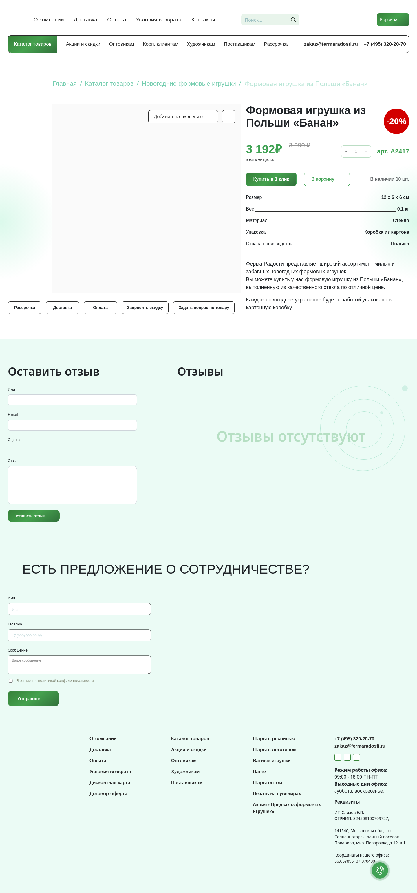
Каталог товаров (33, 44)
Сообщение (18, 650)
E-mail (13, 414)
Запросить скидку (145, 307)
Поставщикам (239, 44)
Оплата (116, 20)
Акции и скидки (83, 44)
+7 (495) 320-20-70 (385, 44)
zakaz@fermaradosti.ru (331, 44)
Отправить (29, 698)
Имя (11, 389)
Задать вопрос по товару (203, 307)
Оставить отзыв (30, 516)
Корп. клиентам (160, 44)
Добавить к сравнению (178, 116)
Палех (260, 771)
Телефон (15, 624)
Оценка (14, 439)
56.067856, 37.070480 (354, 861)
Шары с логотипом (275, 749)
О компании (49, 20)
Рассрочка (276, 44)
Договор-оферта (108, 793)
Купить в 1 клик (271, 179)
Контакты (203, 20)
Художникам (201, 44)
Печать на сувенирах (277, 793)
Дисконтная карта (109, 782)
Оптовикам (121, 44)
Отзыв (13, 460)
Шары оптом (267, 782)
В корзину (322, 179)
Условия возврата (159, 20)
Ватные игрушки (272, 760)
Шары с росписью (274, 738)
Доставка (86, 20)
